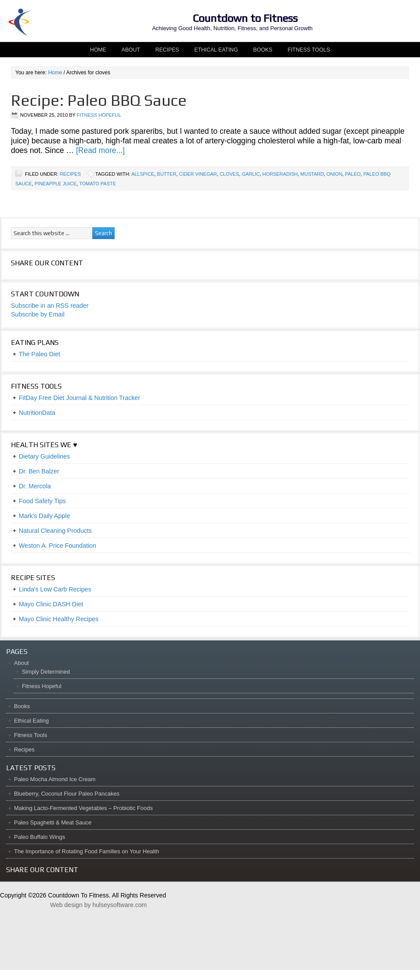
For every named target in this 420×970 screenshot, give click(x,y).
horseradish (280, 174)
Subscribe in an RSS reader (49, 305)
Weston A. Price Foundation (57, 545)
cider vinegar (198, 174)
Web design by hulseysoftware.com (98, 904)
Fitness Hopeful (99, 115)
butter (166, 174)
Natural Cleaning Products (55, 530)
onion (334, 174)
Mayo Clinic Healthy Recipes (58, 618)
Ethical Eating (216, 50)
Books (263, 50)
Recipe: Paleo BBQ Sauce (99, 100)
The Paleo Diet (39, 354)
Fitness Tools (308, 50)
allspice (142, 174)
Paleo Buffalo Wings (39, 837)
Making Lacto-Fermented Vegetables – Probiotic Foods (83, 808)
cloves (229, 174)
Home (98, 50)
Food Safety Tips (42, 500)
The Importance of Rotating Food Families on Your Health (86, 851)
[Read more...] (100, 150)
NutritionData (37, 412)
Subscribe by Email (37, 314)
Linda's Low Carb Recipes (55, 589)
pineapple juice (56, 183)
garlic (251, 174)
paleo (352, 174)
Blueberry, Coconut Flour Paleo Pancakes (66, 793)
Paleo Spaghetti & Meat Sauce (52, 822)
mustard (312, 174)
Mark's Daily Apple (44, 515)
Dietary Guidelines (44, 456)
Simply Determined (46, 671)
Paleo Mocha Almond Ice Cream (54, 779)
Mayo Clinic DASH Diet (51, 604)
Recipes (167, 50)
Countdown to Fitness (245, 18)
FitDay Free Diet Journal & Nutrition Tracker (79, 397)
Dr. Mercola (35, 486)
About (127, 50)
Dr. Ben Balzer (39, 471)
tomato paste (97, 183)
